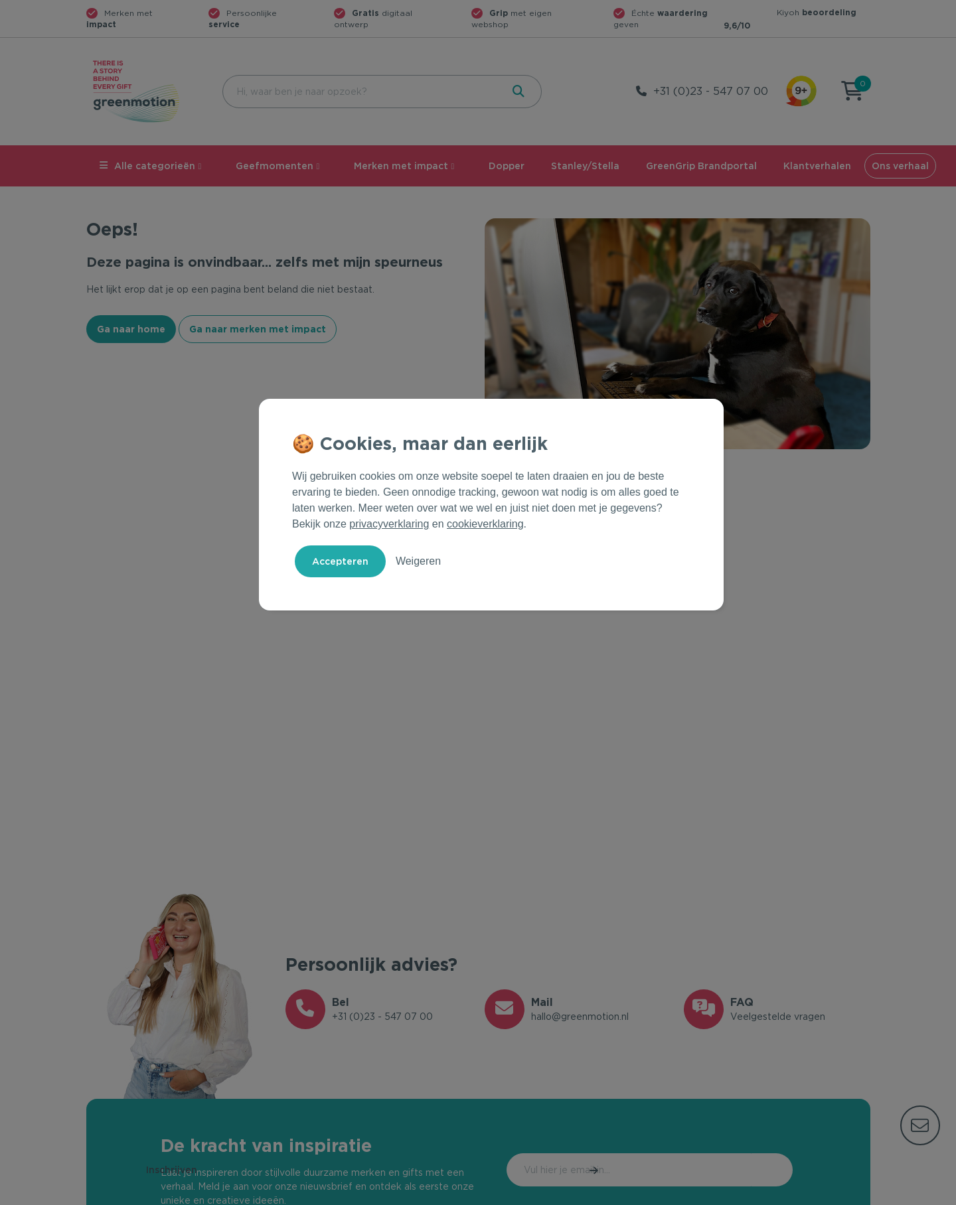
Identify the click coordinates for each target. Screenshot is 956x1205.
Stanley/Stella (585, 166)
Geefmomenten (274, 166)
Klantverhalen (817, 166)
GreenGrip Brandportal (701, 166)
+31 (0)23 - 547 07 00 (710, 91)
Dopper (506, 166)
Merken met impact (401, 166)
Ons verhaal (900, 166)
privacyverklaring (389, 524)
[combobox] (360, 91)
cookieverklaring (485, 524)
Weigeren (418, 561)
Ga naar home (131, 329)
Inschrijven (736, 1170)
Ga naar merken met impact (257, 329)
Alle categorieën (147, 166)
